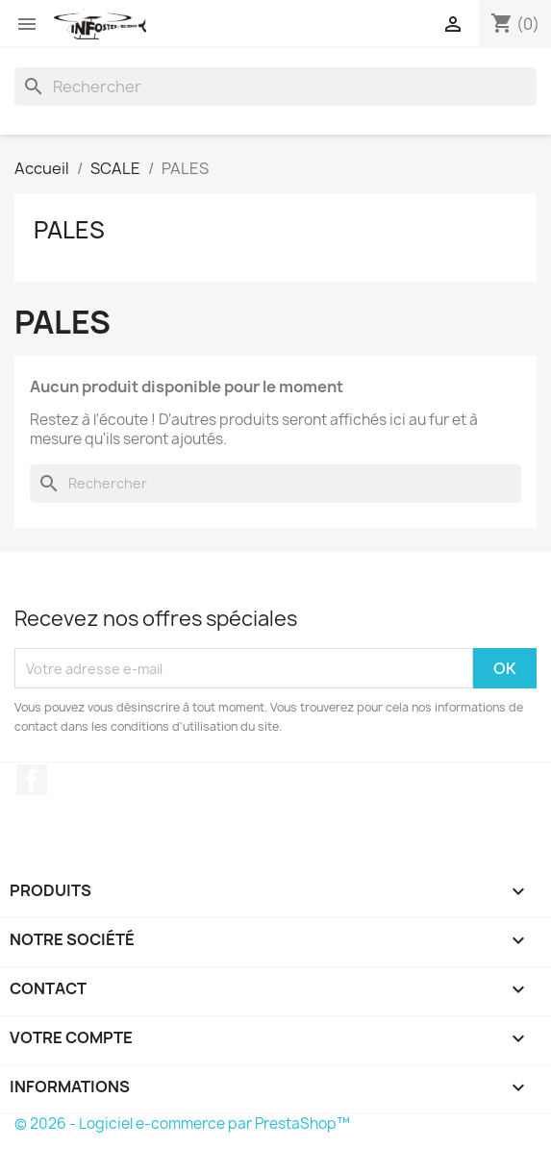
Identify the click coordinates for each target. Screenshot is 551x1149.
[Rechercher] (275, 86)
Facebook (31, 779)
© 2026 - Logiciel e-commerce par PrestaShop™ (182, 1123)
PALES (69, 229)
